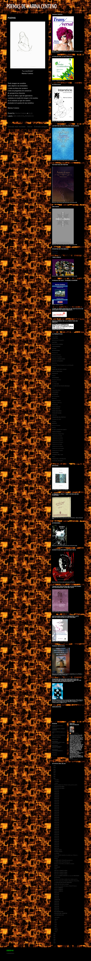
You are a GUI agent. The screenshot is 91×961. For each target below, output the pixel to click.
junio (56, 922)
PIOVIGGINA (55, 404)
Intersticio (54, 381)
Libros (53, 388)
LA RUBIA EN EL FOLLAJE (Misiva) (62, 862)
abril (56, 926)
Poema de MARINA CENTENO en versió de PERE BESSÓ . (67, 875)
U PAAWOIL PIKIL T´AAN (57, 454)
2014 (55, 935)
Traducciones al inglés (57, 444)
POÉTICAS (54, 415)
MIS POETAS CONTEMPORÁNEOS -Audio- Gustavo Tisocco (58, 742)
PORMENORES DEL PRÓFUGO (59, 417)
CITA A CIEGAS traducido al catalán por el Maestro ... (66, 855)
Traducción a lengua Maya (58, 433)
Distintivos (54, 363)
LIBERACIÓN (57, 899)
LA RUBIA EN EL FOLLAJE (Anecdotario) (63, 860)
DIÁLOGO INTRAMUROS (57, 361)
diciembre (57, 779)
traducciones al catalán (57, 438)
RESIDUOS (29, 116)
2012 (55, 939)
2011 (54, 941)
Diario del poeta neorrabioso (58, 735)
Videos (53, 456)
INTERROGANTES (58, 851)
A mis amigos (55, 336)
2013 (55, 937)
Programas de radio (56, 419)
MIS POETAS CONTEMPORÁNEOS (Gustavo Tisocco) (56, 746)
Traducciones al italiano (57, 446)
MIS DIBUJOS (18, 116)
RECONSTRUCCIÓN (58, 911)
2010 (55, 942)
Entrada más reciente (16, 126)
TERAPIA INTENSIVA (56, 431)
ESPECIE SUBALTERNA (57, 371)
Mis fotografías (55, 396)
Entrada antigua (41, 126)
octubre (56, 783)
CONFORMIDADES (56, 346)
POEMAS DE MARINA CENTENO (32, 6)
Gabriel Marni (55, 739)
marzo (56, 928)
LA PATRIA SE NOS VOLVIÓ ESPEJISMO (61, 386)
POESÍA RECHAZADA (56, 413)
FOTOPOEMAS (55, 377)
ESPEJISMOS (57, 867)
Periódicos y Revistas (57, 402)
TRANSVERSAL (55, 452)
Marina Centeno (55, 251)
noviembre (57, 781)
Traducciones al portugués (58, 448)
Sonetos (54, 427)
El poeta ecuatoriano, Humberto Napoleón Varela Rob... (67, 880)
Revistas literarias (56, 425)
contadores (10, 953)
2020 (55, 771)
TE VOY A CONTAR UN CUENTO (59, 429)
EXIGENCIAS (55, 373)
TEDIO (55, 868)
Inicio (29, 126)
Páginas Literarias (56, 400)
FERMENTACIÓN (58, 850)
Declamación (55, 352)
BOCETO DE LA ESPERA (57, 344)
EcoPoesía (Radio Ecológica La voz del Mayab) (62, 365)
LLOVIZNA (56, 853)
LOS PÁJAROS (55, 392)
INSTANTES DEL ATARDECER (60, 913)
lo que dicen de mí (56, 390)
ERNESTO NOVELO (56, 737)
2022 (55, 767)
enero (56, 931)
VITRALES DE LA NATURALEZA (59, 458)
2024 (55, 765)
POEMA (56, 858)
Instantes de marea (56, 379)
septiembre (57, 917)
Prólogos (54, 421)
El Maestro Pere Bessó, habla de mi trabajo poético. (66, 879)
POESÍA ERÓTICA (56, 408)
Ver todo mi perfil (74, 759)
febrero (56, 929)
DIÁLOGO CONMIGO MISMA (60, 870)
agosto (56, 919)
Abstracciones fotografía (58, 340)
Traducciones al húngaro (57, 442)
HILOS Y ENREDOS (58, 887)
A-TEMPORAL (55, 338)
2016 (55, 778)
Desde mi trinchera (56, 354)
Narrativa (54, 398)
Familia (53, 375)
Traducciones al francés (57, 440)
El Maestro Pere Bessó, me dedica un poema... (64, 863)
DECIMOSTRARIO (56, 350)
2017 (55, 776)
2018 (55, 774)
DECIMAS (54, 348)
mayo (56, 924)
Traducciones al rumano (57, 450)
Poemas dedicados (56, 406)
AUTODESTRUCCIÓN (59, 915)
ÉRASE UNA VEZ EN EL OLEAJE (59, 369)
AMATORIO (54, 342)
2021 (55, 769)
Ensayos (54, 367)
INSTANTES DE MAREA (59, 786)
